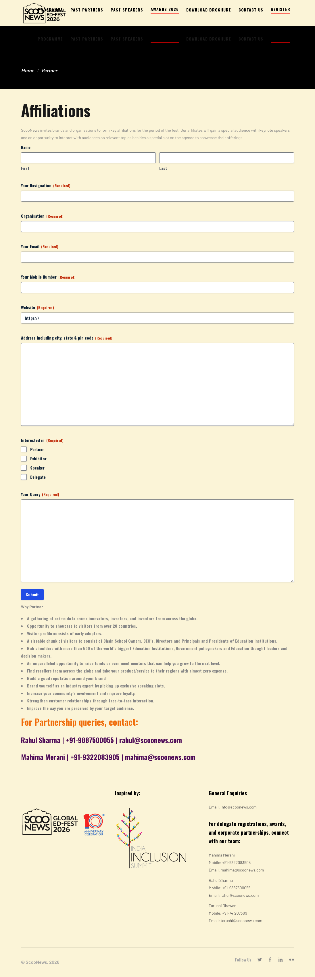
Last (163, 168)
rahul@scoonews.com (150, 740)
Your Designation (45, 185)
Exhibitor (38, 458)
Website (37, 307)
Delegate (38, 477)
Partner (37, 449)
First (25, 168)
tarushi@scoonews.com (241, 920)
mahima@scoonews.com (160, 757)
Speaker (37, 468)
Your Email (39, 246)
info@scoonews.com (239, 806)
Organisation (42, 216)
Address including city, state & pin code (66, 338)
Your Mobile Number (48, 277)
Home (27, 70)
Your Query (40, 494)
